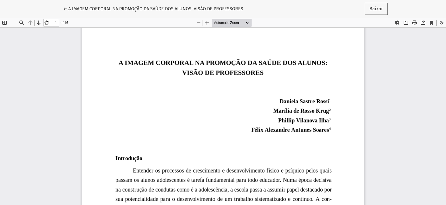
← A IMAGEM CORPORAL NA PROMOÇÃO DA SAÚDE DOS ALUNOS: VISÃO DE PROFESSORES (153, 8)
